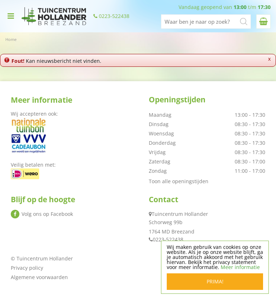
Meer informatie (240, 267)
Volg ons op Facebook (47, 213)
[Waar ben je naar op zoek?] (206, 21)
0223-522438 (114, 16)
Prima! (215, 281)
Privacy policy (27, 267)
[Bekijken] (263, 21)
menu (10, 16)
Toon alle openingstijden (178, 181)
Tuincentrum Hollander (180, 213)
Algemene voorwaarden (39, 277)
